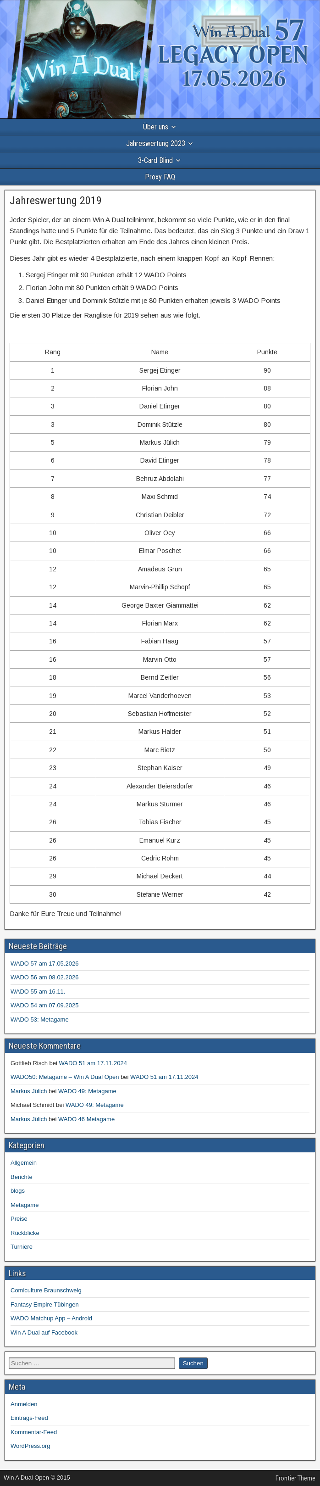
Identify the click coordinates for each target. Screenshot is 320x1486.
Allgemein (24, 1162)
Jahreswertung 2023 (155, 143)
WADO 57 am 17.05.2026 (44, 963)
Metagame (25, 1204)
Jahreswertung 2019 (56, 200)
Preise (19, 1218)
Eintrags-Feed (29, 1417)
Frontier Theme (295, 1478)
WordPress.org (30, 1445)
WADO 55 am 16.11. (38, 991)
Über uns (155, 127)
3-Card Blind (155, 160)
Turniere (22, 1246)
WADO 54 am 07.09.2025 (44, 1005)
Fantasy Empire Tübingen (45, 1304)
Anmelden (24, 1404)
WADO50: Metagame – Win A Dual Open (65, 1076)
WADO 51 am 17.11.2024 (93, 1063)
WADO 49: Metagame (87, 1091)
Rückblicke (25, 1232)
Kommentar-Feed (34, 1432)
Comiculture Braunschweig (46, 1290)
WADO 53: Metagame (40, 1019)
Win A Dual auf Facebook (44, 1332)
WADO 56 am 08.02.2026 (44, 977)
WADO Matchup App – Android (51, 1318)
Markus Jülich (29, 1091)
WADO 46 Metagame (86, 1119)
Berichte (22, 1176)
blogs (18, 1190)
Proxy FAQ (160, 177)
